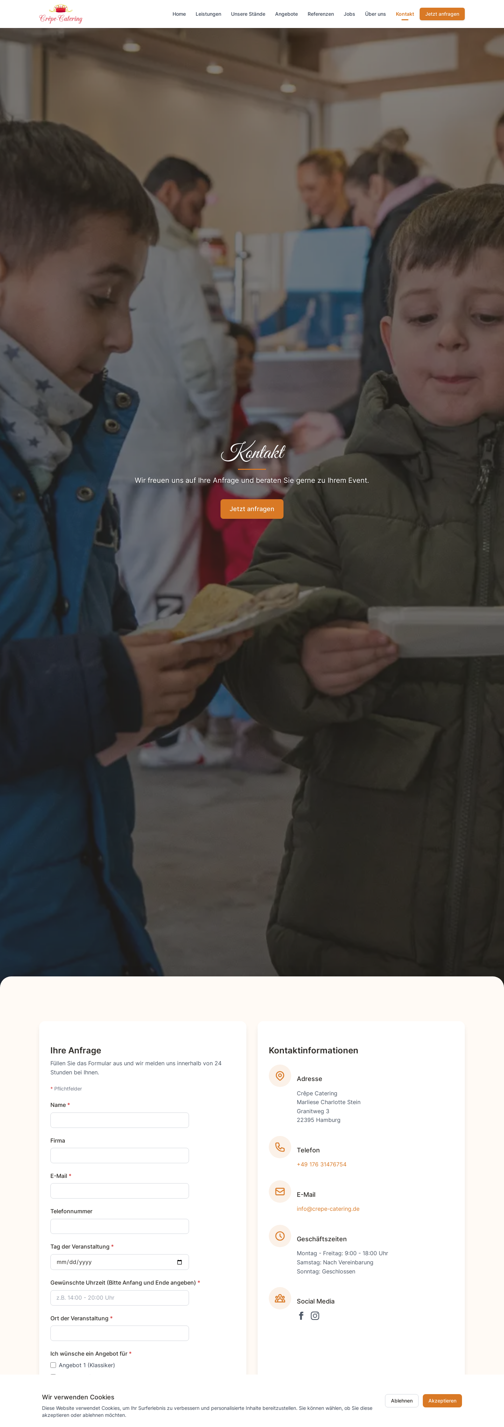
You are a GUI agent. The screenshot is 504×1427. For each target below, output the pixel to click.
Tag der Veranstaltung (82, 1246)
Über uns (375, 14)
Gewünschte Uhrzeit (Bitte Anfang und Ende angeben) (125, 1282)
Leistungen (208, 14)
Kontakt (405, 14)
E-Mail (60, 1175)
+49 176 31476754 (321, 1165)
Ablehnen (402, 1401)
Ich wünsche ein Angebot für (91, 1353)
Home (179, 14)
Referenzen (321, 14)
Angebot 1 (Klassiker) (87, 1365)
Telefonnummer (71, 1211)
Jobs (349, 14)
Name (60, 1104)
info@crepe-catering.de (328, 1209)
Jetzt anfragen (442, 14)
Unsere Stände (248, 14)
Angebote (286, 14)
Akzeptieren (442, 1401)
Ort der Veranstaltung (81, 1318)
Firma (57, 1140)
